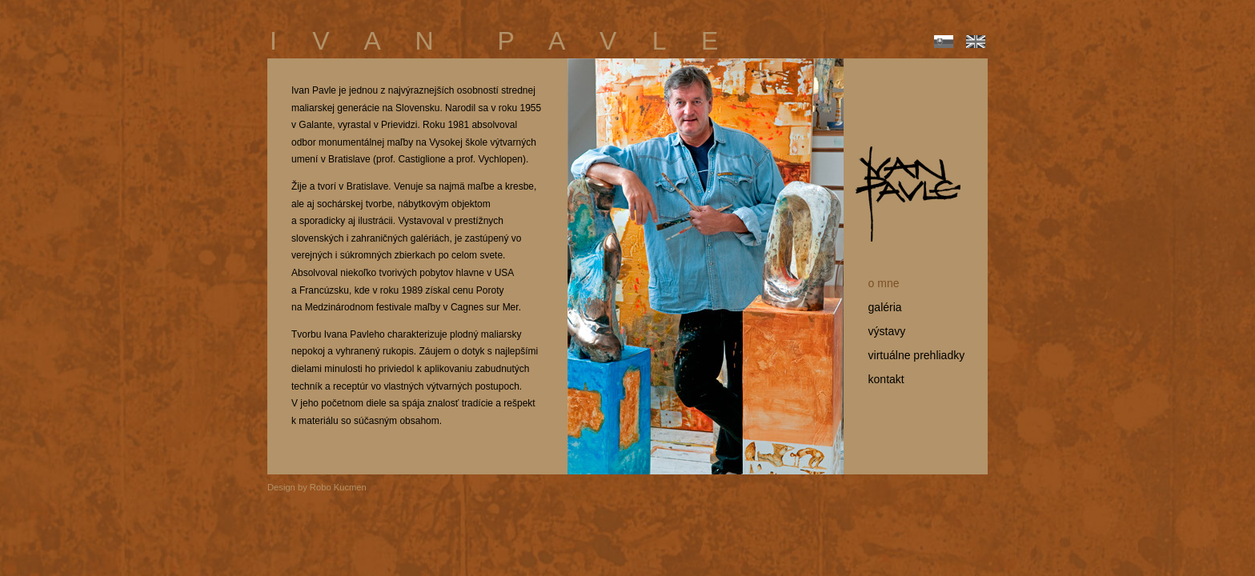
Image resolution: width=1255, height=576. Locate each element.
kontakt (880, 379)
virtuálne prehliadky (910, 355)
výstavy (880, 331)
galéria (879, 307)
